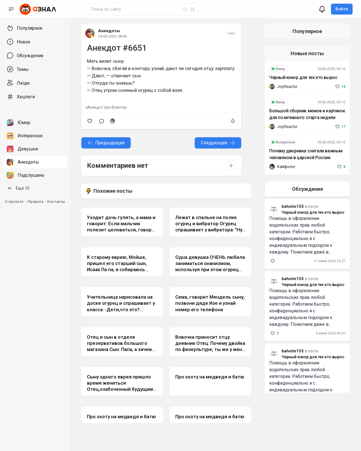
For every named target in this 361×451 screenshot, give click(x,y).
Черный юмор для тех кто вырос (299, 77)
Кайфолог (282, 166)
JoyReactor (283, 86)
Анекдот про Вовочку (107, 107)
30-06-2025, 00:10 (331, 69)
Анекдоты (109, 30)
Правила (35, 201)
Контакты (56, 201)
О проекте (14, 201)
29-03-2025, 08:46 (112, 36)
